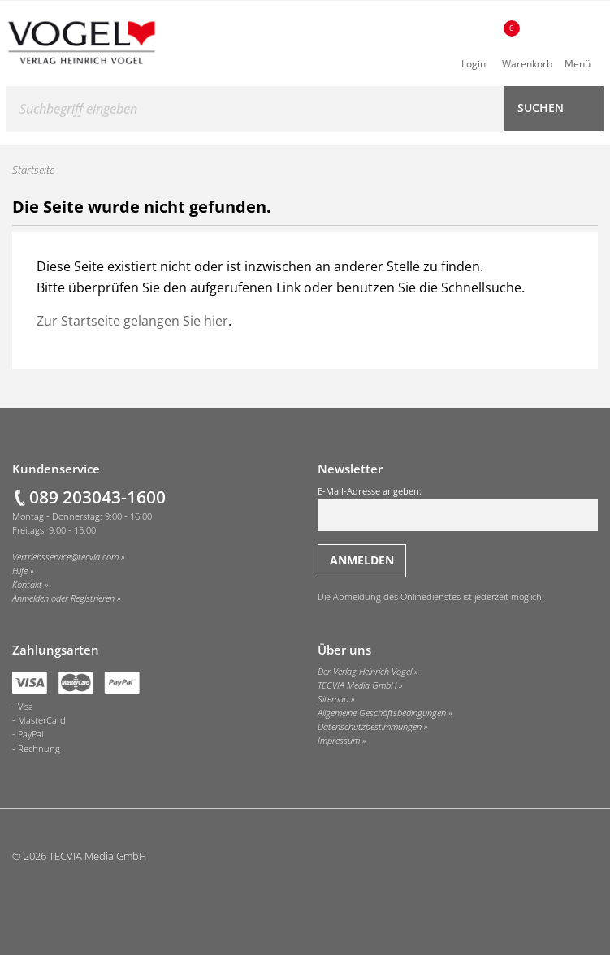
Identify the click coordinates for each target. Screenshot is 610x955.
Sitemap (333, 699)
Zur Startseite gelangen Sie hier (132, 321)
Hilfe (20, 571)
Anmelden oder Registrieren (63, 598)
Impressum (339, 740)
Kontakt (27, 584)
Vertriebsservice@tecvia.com (65, 557)
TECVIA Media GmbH (357, 685)
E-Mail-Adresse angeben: (458, 508)
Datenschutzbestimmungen (370, 726)
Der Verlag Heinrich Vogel (365, 671)
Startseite (33, 169)
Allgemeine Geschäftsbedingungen (382, 713)
